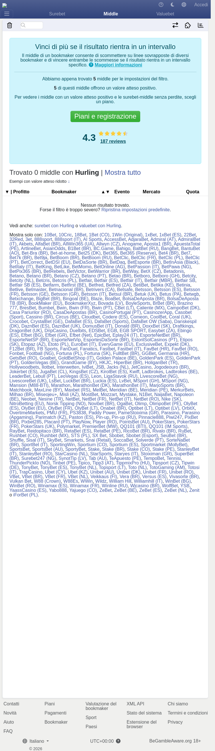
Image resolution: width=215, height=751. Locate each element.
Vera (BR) (130, 476)
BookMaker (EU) (45, 303)
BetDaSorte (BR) (90, 262)
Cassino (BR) (39, 316)
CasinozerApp (158, 312)
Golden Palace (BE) (116, 358)
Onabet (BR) (113, 408)
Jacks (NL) (117, 367)
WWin (87, 481)
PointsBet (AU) (134, 421)
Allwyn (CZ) (108, 243)
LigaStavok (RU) (120, 376)
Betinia (183, 285)
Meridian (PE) (154, 389)
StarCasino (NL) (71, 453)
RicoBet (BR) (136, 431)
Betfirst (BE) (73, 285)
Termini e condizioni (188, 713)
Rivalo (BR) (164, 431)
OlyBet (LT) (86, 408)
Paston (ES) (81, 417)
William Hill (120, 481)
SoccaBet (123, 440)
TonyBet (29, 467)
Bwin (62, 307)
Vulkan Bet (20, 481)
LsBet (55, 380)
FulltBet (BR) (126, 353)
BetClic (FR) (143, 257)
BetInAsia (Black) (180, 262)
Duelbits (78, 330)
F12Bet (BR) (22, 348)
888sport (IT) (68, 239)
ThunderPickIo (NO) (29, 462)
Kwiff (134, 371)
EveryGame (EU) (116, 344)
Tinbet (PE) (64, 462)
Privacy (175, 722)
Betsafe (124, 289)
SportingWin (62, 444)
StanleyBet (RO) (35, 453)
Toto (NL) (137, 467)
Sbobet (116, 435)
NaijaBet (162, 394)
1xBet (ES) (170, 234)
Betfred (96, 285)
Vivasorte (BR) (184, 476)
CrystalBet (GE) (47, 321)
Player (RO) (105, 421)
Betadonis (174, 271)
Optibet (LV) (167, 408)
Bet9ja (40, 257)
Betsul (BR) (120, 294)
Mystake (127, 394)
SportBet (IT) (34, 444)
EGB (112, 330)
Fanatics (88, 348)
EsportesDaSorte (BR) (106, 339)
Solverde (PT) (150, 440)
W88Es (70, 481)
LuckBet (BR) (77, 380)
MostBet (89, 394)
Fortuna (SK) (97, 353)
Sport (91, 717)
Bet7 (185, 253)
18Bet (81, 234)
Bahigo (123, 248)
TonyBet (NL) (83, 467)
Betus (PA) (170, 294)
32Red (16, 239)
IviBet (87, 367)
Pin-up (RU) (124, 417)
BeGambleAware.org (170, 741)
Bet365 (110, 253)
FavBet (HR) (156, 348)
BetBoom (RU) (96, 257)
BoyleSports (138, 303)
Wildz (101, 481)
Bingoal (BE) (76, 298)
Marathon (61, 385)
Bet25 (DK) (89, 253)
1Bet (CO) (99, 234)
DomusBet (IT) (97, 326)
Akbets (26, 243)
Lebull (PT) (44, 376)
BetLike (61, 266)
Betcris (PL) (64, 280)
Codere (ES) (115, 316)
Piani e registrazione (105, 116)
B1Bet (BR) (79, 248)
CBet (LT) (124, 307)
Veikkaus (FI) (104, 476)
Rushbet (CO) (23, 435)
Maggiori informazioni (118, 64)
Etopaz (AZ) (33, 344)
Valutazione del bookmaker (101, 706)
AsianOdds (54, 248)
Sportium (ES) (123, 444)
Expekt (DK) (176, 344)
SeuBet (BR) (173, 435)
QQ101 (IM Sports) (168, 426)
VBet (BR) (32, 476)
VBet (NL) (78, 476)
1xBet (151, 234)
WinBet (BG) (178, 481)
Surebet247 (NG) (38, 458)
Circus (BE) (67, 316)
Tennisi (173, 458)
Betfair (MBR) (158, 280)
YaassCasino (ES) (28, 490)
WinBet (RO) (22, 485)
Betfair (85, 280)
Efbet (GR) (56, 335)
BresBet (28, 307)
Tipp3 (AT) (103, 462)
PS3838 (78, 412)
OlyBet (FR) (60, 408)
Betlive (16, 289)
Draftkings (183, 326)
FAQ (8, 731)
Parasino (170, 412)
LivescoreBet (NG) (159, 376)
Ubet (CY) (55, 472)
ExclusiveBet (149, 344)
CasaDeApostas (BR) (75, 312)
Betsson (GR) (65, 294)
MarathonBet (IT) (129, 385)
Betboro (142, 275)
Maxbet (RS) (77, 389)
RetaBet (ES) (77, 431)
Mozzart (109, 394)
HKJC (105, 362)
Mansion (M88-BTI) (29, 385)
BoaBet (112, 298)
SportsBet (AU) (47, 449)
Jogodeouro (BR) (171, 367)
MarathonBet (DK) (91, 385)
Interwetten (68, 367)
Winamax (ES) (52, 485)
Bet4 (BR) (168, 253)
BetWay (130, 271)
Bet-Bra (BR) (35, 253)
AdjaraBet (138, 239)
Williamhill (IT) (148, 481)
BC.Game (103, 248)
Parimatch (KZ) (51, 417)
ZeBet (105, 490)
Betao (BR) (120, 275)
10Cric (65, 234)
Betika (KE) (162, 285)
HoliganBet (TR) (161, 362)
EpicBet (102, 335)
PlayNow (81, 421)
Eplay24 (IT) (124, 335)
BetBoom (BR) (64, 257)
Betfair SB (185, 280)
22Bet (190, 234)
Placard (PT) (57, 421)
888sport (43, 239)
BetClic (121, 257)
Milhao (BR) (21, 394)
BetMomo (81, 266)
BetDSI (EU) (57, 262)
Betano (16, 275)
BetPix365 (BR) (25, 271)
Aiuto (8, 722)
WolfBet (170, 485)
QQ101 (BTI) (133, 426)
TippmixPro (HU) (133, 462)
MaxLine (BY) (48, 389)
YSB (185, 485)
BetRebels (54, 271)
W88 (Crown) (47, 481)
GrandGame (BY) (79, 362)
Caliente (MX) (150, 307)
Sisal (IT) (35, 440)
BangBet (169, 248)
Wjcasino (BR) (144, 485)
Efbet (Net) (81, 335)
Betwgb (191, 294)
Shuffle (16, 440)
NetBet (73, 399)
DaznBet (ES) (35, 326)
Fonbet (16, 353)
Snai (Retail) (98, 440)
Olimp (141, 403)
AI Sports (92, 239)
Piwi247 (174, 417)
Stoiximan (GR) (156, 453)
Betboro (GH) (166, 275)
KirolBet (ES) (114, 371)
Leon (96, 376)
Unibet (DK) (128, 472)
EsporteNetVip (66, 339)
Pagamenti (56, 713)
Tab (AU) (98, 458)
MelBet (100, 389)
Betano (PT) (94, 275)
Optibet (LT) (140, 408)
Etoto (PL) (58, 344)
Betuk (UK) (145, 294)
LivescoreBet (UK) (28, 380)
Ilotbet (48, 367)
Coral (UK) (179, 316)
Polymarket (68, 426)
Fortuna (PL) (69, 353)
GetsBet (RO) (23, 358)
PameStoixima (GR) (138, 412)
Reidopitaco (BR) (44, 431)
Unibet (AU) (102, 472)
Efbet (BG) (32, 335)
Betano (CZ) (66, 275)
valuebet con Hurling (100, 225)
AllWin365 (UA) (78, 243)
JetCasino (141, 367)
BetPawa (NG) (176, 266)
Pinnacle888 (151, 417)
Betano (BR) (39, 275)
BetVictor (76, 271)
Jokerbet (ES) (23, 371)
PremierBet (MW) (100, 426)
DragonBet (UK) (25, 330)
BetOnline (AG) (109, 266)
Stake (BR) (113, 449)
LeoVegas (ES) (73, 376)
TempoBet (154, 458)
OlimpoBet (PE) (165, 403)
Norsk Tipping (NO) (66, 403)
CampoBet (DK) (183, 307)
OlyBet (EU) (33, 408)
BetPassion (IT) (143, 266)
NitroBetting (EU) (26, 403)
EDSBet (97, 330)
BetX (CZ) (151, 271)
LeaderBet (20, 376)
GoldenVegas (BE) (40, 362)
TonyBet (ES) (53, 467)
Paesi (91, 726)
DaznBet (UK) (66, 326)
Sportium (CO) (92, 444)
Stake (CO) (138, 449)
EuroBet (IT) (83, 344)
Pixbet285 (31, 421)
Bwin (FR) (79, 307)
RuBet (184, 431)
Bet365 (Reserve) (138, 253)
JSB (100, 367)
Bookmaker (56, 722)
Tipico (84, 462)
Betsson (143, 289)
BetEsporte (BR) (143, 262)
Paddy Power (102, 412)
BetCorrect (32, 262)
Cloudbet (91, 316)
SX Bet (99, 435)
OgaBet (124, 403)
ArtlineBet (31, 248)
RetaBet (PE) (107, 431)
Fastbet (107, 348)
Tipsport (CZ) (165, 462)
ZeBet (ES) (150, 490)
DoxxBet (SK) (156, 326)
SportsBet (19, 449)
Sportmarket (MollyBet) (164, 444)
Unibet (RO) (181, 472)
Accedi (201, 4)
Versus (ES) (154, 476)
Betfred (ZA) (118, 285)
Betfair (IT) (131, 280)
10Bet (50, 234)
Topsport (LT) (112, 467)
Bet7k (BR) (20, 257)
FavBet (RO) (184, 348)
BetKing (44, 266)
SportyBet (75, 449)
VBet (14, 476)
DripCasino (56, 330)
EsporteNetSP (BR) (29, 339)
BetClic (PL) (170, 257)
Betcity (189, 275)
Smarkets (73, 440)
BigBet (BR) (48, 298)
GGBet (149, 353)
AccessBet (115, 239)
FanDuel (68, 348)
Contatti (11, 703)
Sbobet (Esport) (142, 435)
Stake (94, 449)
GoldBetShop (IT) (76, 358)
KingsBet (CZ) (83, 371)
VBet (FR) (55, 476)
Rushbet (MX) (54, 435)
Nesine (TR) (50, 399)
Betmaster (36, 289)
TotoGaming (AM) (167, 467)
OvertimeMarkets (26, 412)
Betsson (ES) (167, 289)
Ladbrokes (152, 371)
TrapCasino (30, 472)
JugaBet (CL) (53, 371)
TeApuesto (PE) (125, 458)
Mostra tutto (123, 172)
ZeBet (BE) (125, 490)
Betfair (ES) (106, 280)
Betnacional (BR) (66, 289)
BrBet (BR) (164, 303)
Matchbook (20, 389)
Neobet (28, 399)
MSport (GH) (146, 380)
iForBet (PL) (25, 494)
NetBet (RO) (146, 399)
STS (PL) (80, 435)
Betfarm (51, 285)
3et (28, 239)
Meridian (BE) (123, 389)
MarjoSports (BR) (167, 385)
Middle (111, 13)
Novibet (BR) (101, 403)
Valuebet (165, 13)
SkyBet (54, 440)
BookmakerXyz (80, 303)
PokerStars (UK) (37, 426)
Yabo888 (58, 490)
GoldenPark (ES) (156, 358)
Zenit (194, 490)
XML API (135, 703)
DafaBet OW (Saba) (151, 321)
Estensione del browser (141, 724)
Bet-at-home (62, 253)
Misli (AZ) (69, 394)
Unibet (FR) (155, 472)
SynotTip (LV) (72, 458)
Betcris (43, 280)
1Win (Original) (127, 234)
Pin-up (102, 417)
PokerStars (163, 421)
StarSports (101, 453)
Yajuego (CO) (83, 490)
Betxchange (21, 298)
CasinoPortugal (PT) (120, 312)
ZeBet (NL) (175, 490)
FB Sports (47, 348)
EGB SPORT (133, 330)
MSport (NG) (175, 380)
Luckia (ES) (105, 380)
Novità (9, 713)
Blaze (96, 298)
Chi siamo (178, 703)
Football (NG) (40, 353)
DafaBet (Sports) (111, 321)
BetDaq (117, 262)
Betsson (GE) (35, 294)
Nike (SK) (171, 399)
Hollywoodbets (24, 367)
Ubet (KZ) (78, 472)
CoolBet (158, 316)
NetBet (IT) (120, 399)
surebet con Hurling (54, 225)
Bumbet (46, 307)
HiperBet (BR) (128, 362)
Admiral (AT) (163, 239)
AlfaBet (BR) (48, 243)
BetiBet (140, 285)
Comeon (138, 316)
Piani (50, 703)
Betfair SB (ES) (24, 285)
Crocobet (18, 321)
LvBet (125, 380)
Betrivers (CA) (100, 289)
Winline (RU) (115, 485)
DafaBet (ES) (78, 321)
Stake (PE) (163, 449)
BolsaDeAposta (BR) (143, 298)
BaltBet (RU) (145, 248)
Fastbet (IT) (129, 348)
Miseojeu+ (46, 394)
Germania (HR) (173, 353)
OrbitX (188, 408)
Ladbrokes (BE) (181, 371)
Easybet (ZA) (161, 330)
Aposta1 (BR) (157, 243)
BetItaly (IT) (21, 266)
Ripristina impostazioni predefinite (135, 209)
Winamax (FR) (84, 485)
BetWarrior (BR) (104, 271)
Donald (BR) (127, 326)
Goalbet (48, 358)
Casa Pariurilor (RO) (30, 312)
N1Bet (145, 394)
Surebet (57, 13)
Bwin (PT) (102, 307)
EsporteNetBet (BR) (160, 335)
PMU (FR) (57, 412)
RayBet (16, 431)
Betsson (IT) (93, 294)
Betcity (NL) (21, 280)
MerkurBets (182, 389)
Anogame (132, 243)
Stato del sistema (144, 713)
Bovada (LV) (110, 303)
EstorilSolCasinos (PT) (154, 339)
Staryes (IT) (126, 453)
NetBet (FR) (94, 399)
